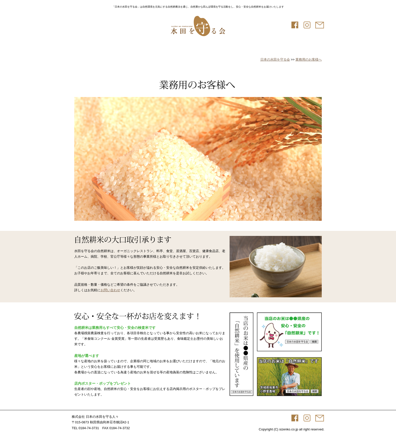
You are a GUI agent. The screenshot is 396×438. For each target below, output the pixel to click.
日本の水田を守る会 (275, 59)
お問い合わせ (110, 290)
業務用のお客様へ (308, 59)
